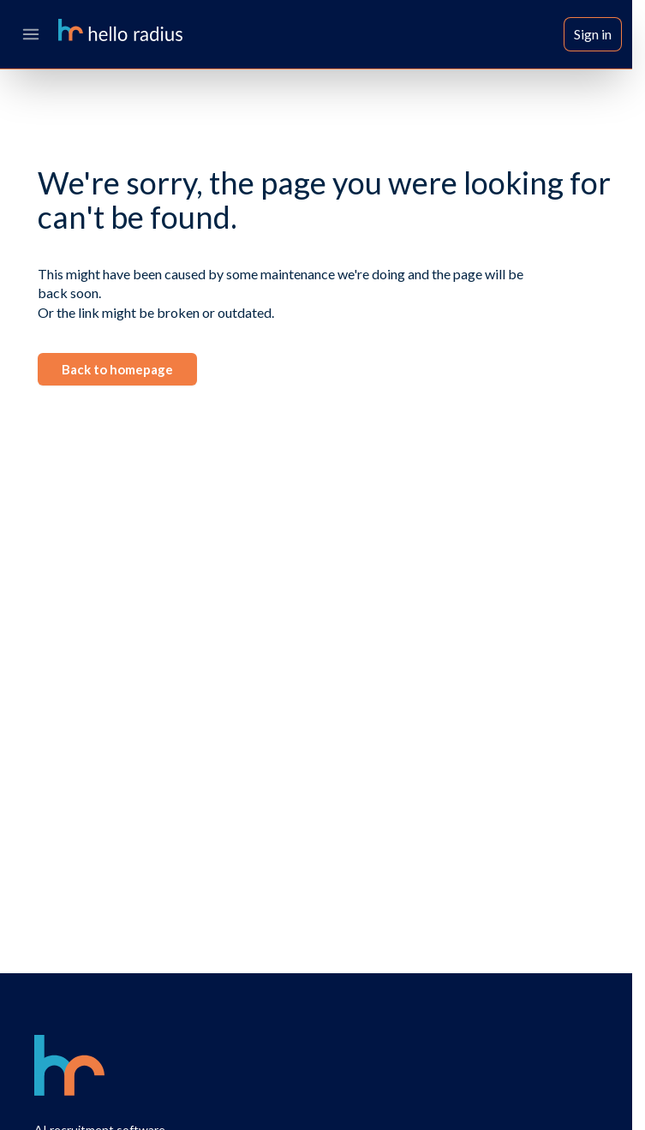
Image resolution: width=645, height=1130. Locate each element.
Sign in (593, 34)
